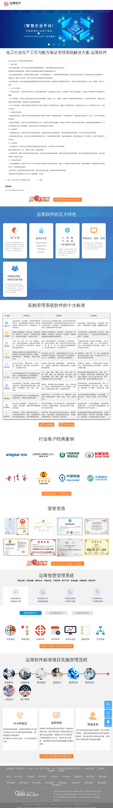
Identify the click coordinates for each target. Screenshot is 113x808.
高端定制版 (66, 424)
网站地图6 (62, 782)
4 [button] (64, 44)
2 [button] (54, 44)
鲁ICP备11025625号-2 (66, 803)
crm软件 (80, 790)
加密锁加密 (41, 249)
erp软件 (58, 793)
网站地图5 (49, 782)
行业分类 (82, 796)
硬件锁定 (41, 252)
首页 (16, 11)
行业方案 (62, 11)
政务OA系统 (92, 793)
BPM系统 (74, 793)
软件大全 (87, 11)
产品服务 (38, 11)
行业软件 (54, 776)
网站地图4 (36, 782)
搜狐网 (52, 770)
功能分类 (89, 796)
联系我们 (91, 776)
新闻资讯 (75, 11)
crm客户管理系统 (90, 790)
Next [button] (108, 29)
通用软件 (79, 776)
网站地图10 (56, 784)
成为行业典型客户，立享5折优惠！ (56, 494)
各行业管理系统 (71, 796)
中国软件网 (89, 768)
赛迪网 (101, 768)
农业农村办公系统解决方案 (20, 180)
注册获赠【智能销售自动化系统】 (67, 200)
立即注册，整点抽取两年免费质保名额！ (56, 756)
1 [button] (49, 44)
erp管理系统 (66, 793)
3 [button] (59, 44)
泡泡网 (62, 770)
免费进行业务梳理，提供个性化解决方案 (56, 646)
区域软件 (67, 776)
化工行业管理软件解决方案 (14, 190)
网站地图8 (89, 782)
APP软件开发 (82, 793)
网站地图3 (23, 782)
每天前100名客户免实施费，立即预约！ (67, 564)
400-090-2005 (102, 11)
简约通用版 (46, 424)
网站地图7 (76, 782)
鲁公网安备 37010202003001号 (82, 803)
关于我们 (26, 11)
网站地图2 (10, 782)
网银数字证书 (41, 246)
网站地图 (103, 776)
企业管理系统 (60, 796)
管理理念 (50, 11)
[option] (56, 29)
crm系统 (74, 790)
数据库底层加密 (41, 243)
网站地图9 (102, 782)
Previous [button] (5, 29)
